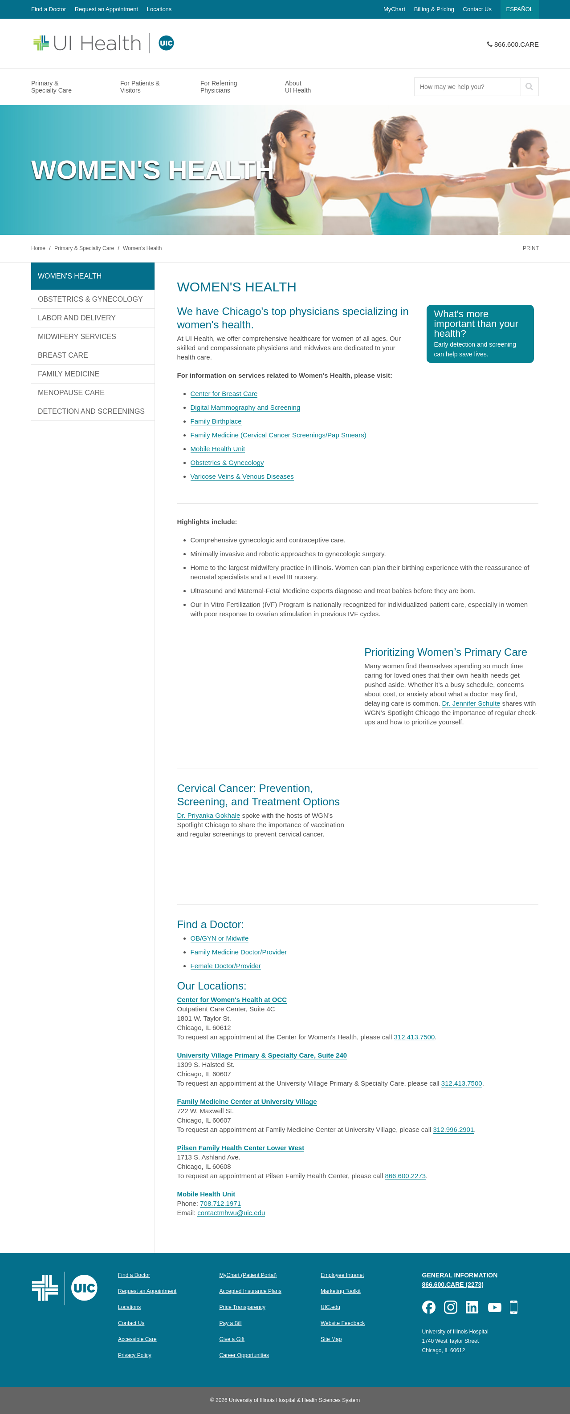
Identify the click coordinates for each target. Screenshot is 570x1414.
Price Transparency (242, 1307)
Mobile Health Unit (218, 448)
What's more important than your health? (476, 333)
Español (519, 9)
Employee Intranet (342, 1275)
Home (39, 248)
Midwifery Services (77, 336)
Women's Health (142, 248)
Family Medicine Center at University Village (247, 1101)
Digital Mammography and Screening (246, 407)
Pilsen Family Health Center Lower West (241, 1147)
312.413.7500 (414, 1037)
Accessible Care (137, 1339)
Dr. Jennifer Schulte (471, 703)
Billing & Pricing (434, 9)
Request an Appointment (106, 9)
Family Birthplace (216, 421)
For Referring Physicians (218, 87)
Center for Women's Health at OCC (232, 999)
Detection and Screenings (91, 411)
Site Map (331, 1339)
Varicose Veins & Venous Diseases (242, 476)
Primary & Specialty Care (51, 87)
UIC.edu (330, 1307)
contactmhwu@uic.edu (231, 1212)
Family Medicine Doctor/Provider (239, 952)
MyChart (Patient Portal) (248, 1275)
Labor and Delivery (77, 318)
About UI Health (298, 87)
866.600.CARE (516, 44)
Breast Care (63, 355)
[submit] (529, 87)
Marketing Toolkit (341, 1291)
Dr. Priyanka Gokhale (208, 815)
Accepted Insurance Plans (250, 1291)
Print (531, 248)
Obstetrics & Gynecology (90, 299)
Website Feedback (343, 1323)
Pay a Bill (231, 1323)
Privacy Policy (134, 1355)
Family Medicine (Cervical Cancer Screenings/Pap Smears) (278, 435)
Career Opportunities (244, 1355)
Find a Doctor (48, 9)
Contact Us (477, 9)
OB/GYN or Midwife (220, 938)
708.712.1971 (220, 1203)
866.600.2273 (405, 1176)
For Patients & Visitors (140, 87)
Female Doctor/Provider (226, 966)
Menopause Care (71, 392)
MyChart (394, 9)
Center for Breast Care (224, 393)
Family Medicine (68, 374)
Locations (159, 9)
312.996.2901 (453, 1129)
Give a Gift (232, 1339)
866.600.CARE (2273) (453, 1284)
